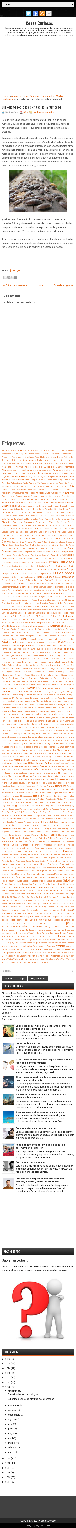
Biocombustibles (67, 506)
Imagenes (19, 701)
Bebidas (62, 502)
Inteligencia (57, 714)
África (71, 460)
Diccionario (69, 593)
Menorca (27, 766)
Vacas (29, 943)
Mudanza (27, 779)
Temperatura (57, 917)
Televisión (45, 916)
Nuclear (5, 799)
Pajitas (29, 809)
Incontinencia (29, 704)
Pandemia (64, 809)
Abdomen (70, 450)
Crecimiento (43, 566)
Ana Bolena (49, 473)
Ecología (6, 609)
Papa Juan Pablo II (31, 812)
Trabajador (14, 926)
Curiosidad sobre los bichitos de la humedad (31, 107)
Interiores (14, 717)
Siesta (67, 894)
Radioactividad (41, 858)
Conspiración (8, 558)
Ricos (4, 877)
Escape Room (56, 632)
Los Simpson (13, 744)
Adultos (40, 460)
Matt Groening (52, 760)
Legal (19, 733)
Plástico (53, 835)
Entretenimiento (57, 629)
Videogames (68, 949)
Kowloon (50, 727)
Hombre (6, 691)
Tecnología (25, 916)
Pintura (30, 831)
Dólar (4, 606)
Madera (5, 747)
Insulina (38, 714)
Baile (51, 496)
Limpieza (48, 737)
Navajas (70, 786)
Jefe (72, 721)
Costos (15, 566)
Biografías (7, 509)
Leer (15, 734)
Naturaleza (60, 786)
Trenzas (45, 933)
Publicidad (48, 854)
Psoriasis (38, 854)
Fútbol (57, 662)
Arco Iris (63, 483)
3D (61, 450)
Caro (72, 525)
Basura (5, 502)
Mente (43, 766)
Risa (32, 877)
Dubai (51, 606)
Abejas (15, 454)
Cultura (35, 573)
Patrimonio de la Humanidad (54, 819)
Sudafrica (43, 910)
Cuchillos (61, 569)
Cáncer (52, 522)
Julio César (24, 727)
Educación (30, 613)
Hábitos (62, 678)
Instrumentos (27, 714)
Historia (30, 688)
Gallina (29, 665)
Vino (40, 956)
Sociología (37, 903)
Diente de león (8, 596)
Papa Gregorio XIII (14, 812)
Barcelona (51, 499)
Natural (50, 786)
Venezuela (51, 946)
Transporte (23, 930)
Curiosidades (47, 96)
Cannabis (6, 525)
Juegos (60, 724)
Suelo (63, 910)
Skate (58, 900)
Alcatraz (19, 467)
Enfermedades (58, 625)
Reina (44, 867)
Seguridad (42, 887)
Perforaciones (14, 825)
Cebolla (71, 532)
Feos (4, 652)
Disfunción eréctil (59, 600)
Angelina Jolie (8, 476)
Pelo (50, 822)
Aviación (19, 496)
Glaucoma (19, 675)
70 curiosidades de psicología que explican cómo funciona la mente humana (44, 1061)
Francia (45, 658)
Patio (39, 819)
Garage (67, 665)
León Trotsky (52, 734)
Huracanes (6, 698)
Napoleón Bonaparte (10, 786)
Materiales (19, 759)
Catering (33, 532)
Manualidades (49, 750)
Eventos (5, 646)
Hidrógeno (46, 685)
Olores (10, 802)
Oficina (60, 799)
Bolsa (41, 509)
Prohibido (48, 848)
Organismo (57, 802)
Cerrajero (55, 535)
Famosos (6, 649)
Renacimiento (7, 871)
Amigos (25, 473)
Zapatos (14, 962)
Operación (18, 802)
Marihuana (62, 753)
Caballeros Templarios (56, 512)
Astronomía (6, 493)
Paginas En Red (43, 1525)
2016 (31, 450)
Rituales (38, 877)
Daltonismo (18, 577)
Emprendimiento (27, 622)
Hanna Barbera (29, 681)
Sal (45, 881)
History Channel (54, 688)
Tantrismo (14, 917)
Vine (29, 956)
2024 (7, 1368)
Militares (6, 773)
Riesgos (10, 877)
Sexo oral (30, 893)
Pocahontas (24, 838)
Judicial (38, 724)
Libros (40, 737)
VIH (3, 956)
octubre (12, 1410)
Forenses (6, 659)
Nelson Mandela (54, 789)
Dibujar (36, 593)
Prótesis (47, 851)
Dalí (11, 577)
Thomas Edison (15, 923)
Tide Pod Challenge (31, 923)
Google (27, 675)
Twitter (18, 939)
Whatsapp (41, 959)
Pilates (17, 832)
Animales (16, 96)
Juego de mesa (49, 724)
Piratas (47, 832)
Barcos (60, 499)
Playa (71, 835)
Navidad (6, 789)
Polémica (34, 838)
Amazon (37, 470)
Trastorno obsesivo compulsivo (50, 930)
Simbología (6, 900)
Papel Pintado (68, 812)
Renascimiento (21, 871)
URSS (4, 943)
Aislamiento (69, 463)
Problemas (59, 845)
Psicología (68, 851)
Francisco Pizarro (58, 659)
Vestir (27, 949)
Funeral (43, 662)
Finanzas (55, 652)
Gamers (36, 665)
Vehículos (27, 946)
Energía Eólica (16, 626)
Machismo (69, 744)
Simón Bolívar (31, 900)
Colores (30, 548)
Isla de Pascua (20, 721)
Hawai (39, 681)
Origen (15, 805)
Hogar (71, 688)
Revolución (20, 874)
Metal (4, 769)
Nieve (28, 793)
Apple (31, 483)
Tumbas (21, 936)
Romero (65, 877)
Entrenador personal (26, 629)
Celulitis (30, 535)
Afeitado (64, 460)
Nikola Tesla (45, 793)
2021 (52, 450)
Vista (15, 959)
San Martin (34, 884)
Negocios (41, 789)
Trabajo (25, 926)
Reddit (37, 864)
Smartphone (15, 903)
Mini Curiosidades (19, 773)
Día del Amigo (61, 590)
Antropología (58, 480)
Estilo (38, 642)
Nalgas (71, 783)
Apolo (25, 483)
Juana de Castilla (26, 724)
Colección (11, 548)
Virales (64, 955)
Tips (67, 923)
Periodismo (26, 825)
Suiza (13, 913)
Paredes (30, 815)
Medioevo (60, 763)
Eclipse (71, 606)
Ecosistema (27, 610)
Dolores (11, 606)
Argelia (71, 483)
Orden (40, 802)
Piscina (55, 832)
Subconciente (32, 910)
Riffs (16, 877)
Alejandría (37, 467)
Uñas (72, 939)
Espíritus (62, 639)
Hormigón (70, 691)
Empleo (15, 623)
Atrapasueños (18, 493)
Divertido (14, 603)
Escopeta (30, 636)
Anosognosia (31, 476)
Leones (5, 737)
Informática (17, 711)
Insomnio (6, 714)
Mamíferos (69, 747)
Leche (71, 730)
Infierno (61, 708)
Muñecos (14, 783)
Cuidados (25, 573)
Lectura (5, 734)
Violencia (55, 956)
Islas (29, 721)
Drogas (44, 606)
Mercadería (52, 766)
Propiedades (7, 851)
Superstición (49, 913)
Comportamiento (43, 551)
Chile (27, 538)
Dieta (25, 596)
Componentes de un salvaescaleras (36, 1128)
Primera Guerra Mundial (15, 845)
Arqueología (25, 486)
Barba (36, 499)
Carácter (40, 525)
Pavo (69, 819)
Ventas (5, 949)
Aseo (12, 489)
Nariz (22, 786)
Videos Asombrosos (32, 952)
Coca (17, 545)
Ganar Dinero (56, 665)
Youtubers (6, 962)
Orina (23, 805)
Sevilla (71, 890)
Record (5, 864)
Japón (55, 721)
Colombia (21, 548)
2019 (7, 1458)
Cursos (5, 577)
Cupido (43, 574)
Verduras (21, 949)
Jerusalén (6, 724)
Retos (12, 874)
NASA (28, 786)
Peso (20, 828)
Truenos (70, 933)
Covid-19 (34, 566)
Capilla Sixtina (24, 525)
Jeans (67, 721)
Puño (8, 858)
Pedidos (10, 822)
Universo (65, 939)
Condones (36, 555)
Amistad (33, 473)
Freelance (6, 662)
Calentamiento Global (12, 519)
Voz (34, 959)
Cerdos (38, 535)
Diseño (34, 600)
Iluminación (68, 698)
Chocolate (55, 538)
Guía (42, 678)
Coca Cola (24, 545)
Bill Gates (55, 506)
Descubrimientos (19, 587)
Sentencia (33, 890)
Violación (46, 956)
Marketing (47, 756)
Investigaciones (52, 717)
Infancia (41, 708)
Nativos (43, 786)
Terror (12, 920)
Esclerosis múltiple (10, 636)
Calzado (47, 519)
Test (26, 920)
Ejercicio (24, 616)
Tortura (5, 926)
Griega (71, 675)
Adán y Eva (69, 457)
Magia (37, 747)
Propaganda (69, 848)
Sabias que (37, 881)
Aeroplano (49, 460)
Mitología (50, 773)
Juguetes (69, 724)
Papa (4, 812)
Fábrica (63, 646)
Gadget (71, 662)
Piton (67, 832)
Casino (54, 528)
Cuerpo (70, 569)
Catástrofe (24, 532)
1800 (16, 450)
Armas (16, 486)
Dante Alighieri (30, 577)
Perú (14, 828)
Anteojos (41, 476)
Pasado (5, 819)
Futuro (64, 662)
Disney (71, 600)
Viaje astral (49, 949)
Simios (22, 900)
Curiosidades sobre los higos (23, 1394)
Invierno (64, 717)
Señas (40, 890)
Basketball (69, 499)
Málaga (44, 747)
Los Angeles (44, 740)
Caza (64, 532)
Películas (36, 822)
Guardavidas (14, 678)
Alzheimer (27, 470)
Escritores (53, 636)
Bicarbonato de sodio (37, 506)
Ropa (71, 877)
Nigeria (35, 793)
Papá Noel (44, 812)
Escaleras (45, 632)
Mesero (61, 766)
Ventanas (70, 946)
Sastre (71, 884)
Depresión (6, 584)
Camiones (29, 522)
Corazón (16, 563)
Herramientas (15, 684)
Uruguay (10, 943)
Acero (21, 457)
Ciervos (15, 542)
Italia (48, 721)
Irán (3, 721)
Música (34, 783)
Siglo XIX (8, 897)
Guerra (24, 678)
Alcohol (28, 467)
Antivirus (48, 480)
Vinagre (23, 956)
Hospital (22, 695)
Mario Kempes (33, 757)
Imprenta (65, 701)
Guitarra (48, 678)
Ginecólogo (60, 672)
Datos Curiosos (45, 577)
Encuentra (59, 623)
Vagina (36, 943)
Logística (17, 740)
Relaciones (51, 867)
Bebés (54, 502)
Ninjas (55, 793)
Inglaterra (44, 711)
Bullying (38, 512)
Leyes (34, 737)
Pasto (27, 819)
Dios (63, 596)
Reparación (34, 871)
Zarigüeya (28, 962)
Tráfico (65, 926)
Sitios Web (50, 900)
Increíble (40, 704)
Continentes (7, 563)
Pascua (12, 818)
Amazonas (47, 470)
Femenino (57, 649)
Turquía (70, 936)
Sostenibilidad (31, 907)
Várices (44, 943)
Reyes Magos (68, 874)
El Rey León (55, 616)
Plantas (43, 835)
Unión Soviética (42, 939)
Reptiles (43, 871)
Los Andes (33, 740)
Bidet (48, 506)
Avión (27, 496)
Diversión (6, 603)
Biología (16, 509)
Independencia (51, 704)
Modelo (11, 776)
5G (64, 450)
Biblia (16, 506)
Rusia (19, 881)
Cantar (15, 525)
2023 (7, 1373)
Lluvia (71, 737)
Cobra (10, 545)
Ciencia (6, 541)
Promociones (58, 848)
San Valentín (45, 884)
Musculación (24, 783)
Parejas (38, 815)
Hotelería (36, 695)
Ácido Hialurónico (42, 457)
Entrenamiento (44, 629)
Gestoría (18, 672)
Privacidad (47, 845)
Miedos (45, 769)
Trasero (32, 930)
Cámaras (62, 519)
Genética (36, 668)
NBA (22, 789)
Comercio (52, 548)
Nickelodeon (19, 793)
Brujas (24, 512)
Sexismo (5, 894)
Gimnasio (39, 671)
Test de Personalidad (40, 919)
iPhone (71, 717)
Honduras (39, 691)
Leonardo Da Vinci (66, 734)
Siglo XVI (17, 897)
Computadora (67, 551)
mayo (11, 1433)
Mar (26, 753)
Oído (72, 799)
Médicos (31, 763)
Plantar (34, 835)
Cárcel (54, 525)
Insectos (59, 711)
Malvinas (52, 747)
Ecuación (37, 610)
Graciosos (35, 675)
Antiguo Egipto (36, 480)
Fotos (33, 658)
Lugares (24, 743)
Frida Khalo (16, 662)
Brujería (31, 512)
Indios (71, 704)
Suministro (21, 913)
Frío (24, 662)
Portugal (13, 841)
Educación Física (43, 613)
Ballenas (70, 496)
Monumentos (68, 776)
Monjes (36, 776)
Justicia (33, 727)
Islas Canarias (39, 721)
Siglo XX (44, 897)
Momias (19, 776)
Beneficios (7, 505)
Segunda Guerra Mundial (24, 887)
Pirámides (39, 832)
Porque (5, 841)
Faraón (25, 649)
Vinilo (34, 956)
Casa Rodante (45, 529)
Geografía (54, 668)
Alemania (69, 467)
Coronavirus (41, 562)
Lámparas (49, 730)
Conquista (56, 555)
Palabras (37, 809)
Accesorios (45, 454)
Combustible (41, 548)
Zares (21, 962)
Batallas (41, 503)
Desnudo (42, 587)
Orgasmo (6, 805)
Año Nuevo (69, 480)
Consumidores (40, 558)
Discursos (26, 600)
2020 (48, 450)
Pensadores (69, 822)
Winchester (51, 959)
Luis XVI (43, 744)
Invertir (42, 717)
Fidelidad (27, 652)
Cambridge (17, 522)
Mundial (70, 779)
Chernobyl (12, 538)
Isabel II (9, 721)
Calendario (69, 515)
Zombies (44, 962)
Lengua (26, 733)
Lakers (41, 730)
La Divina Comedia (63, 727)
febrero (12, 1447)
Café (26, 515)
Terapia (5, 920)
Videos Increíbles (51, 952)
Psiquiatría (28, 854)
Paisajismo (14, 809)
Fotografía (24, 658)
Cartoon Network (24, 529)
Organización (68, 802)
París (45, 815)
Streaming (14, 910)
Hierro (63, 685)
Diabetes (28, 593)
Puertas (65, 854)
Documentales (56, 603)
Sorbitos (13, 907)
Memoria (18, 766)
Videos (18, 952)
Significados (68, 897)
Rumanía (12, 881)
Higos (4, 688)
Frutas (30, 662)
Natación (35, 786)
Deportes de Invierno (28, 1043)
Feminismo (68, 648)
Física (71, 652)
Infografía (6, 711)
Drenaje (36, 606)
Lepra (19, 737)
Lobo (4, 740)
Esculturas (6, 639)
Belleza (70, 502)
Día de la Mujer (15, 590)
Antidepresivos (52, 476)
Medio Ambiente (45, 763)
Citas (44, 542)
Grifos (4, 678)
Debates (58, 577)
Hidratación (36, 685)
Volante (29, 959)
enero (11, 1452)
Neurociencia (7, 793)
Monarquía (27, 776)
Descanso (69, 583)
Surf (57, 913)
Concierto (17, 555)
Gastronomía (14, 668)
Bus (45, 512)
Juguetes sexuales (10, 727)
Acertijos (29, 457)
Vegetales (6, 946)
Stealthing (42, 907)
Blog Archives (38, 978)
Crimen (52, 566)
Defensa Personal (16, 580)
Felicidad (48, 649)
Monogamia (45, 776)
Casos (62, 529)
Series (46, 890)
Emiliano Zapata (28, 619)
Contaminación (66, 558)
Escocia (22, 636)
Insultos (46, 714)
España (24, 639)
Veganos (70, 943)
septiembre (14, 1414)
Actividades (57, 457)
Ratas (12, 861)
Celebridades (7, 535)
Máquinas (69, 750)
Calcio (40, 515)
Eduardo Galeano (17, 613)
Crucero (39, 569)
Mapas (60, 750)
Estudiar (51, 642)
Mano (25, 750)
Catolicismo (44, 532)
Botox (65, 509)
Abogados (23, 454)
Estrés (44, 642)
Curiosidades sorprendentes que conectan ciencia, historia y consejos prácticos (40, 1180)
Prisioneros (36, 845)
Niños (71, 792)
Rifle (20, 877)
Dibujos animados (55, 593)
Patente (33, 819)
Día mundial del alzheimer (31, 1162)
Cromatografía (29, 569)
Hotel (29, 694)
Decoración (68, 577)
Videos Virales (67, 952)
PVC (13, 858)
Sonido (5, 907)
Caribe (61, 525)
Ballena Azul (60, 496)
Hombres (17, 691)
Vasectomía (53, 943)
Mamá (61, 747)
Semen (11, 890)
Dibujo (43, 593)
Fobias (67, 655)
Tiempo (43, 923)
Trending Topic (34, 933)
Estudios (61, 642)
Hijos (10, 688)
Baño (30, 499)
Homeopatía (28, 691)
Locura (10, 740)
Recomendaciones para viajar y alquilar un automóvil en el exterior (40, 1146)
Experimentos (27, 645)
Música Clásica (45, 783)
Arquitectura (48, 486)
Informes (26, 711)
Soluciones (69, 903)
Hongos (61, 691)
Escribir (45, 636)
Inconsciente (17, 704)
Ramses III (69, 858)
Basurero (14, 503)
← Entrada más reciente (15, 285)
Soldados (57, 903)
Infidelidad (51, 707)
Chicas (21, 538)
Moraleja (5, 780)
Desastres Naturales (55, 584)
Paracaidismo (7, 815)
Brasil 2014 (7, 512)
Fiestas (35, 652)
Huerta (43, 695)
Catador (5, 532)
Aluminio (17, 470)
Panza (71, 809)
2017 (37, 450)
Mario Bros (18, 757)
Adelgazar (6, 460)
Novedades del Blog (52, 796)
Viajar (40, 949)
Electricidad (68, 616)
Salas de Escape (54, 881)
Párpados (65, 815)
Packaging (69, 805)
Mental (35, 766)
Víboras (58, 949)
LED (10, 734)
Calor (41, 519)
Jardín (61, 721)
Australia (40, 493)
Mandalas (6, 750)
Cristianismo (62, 566)
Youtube (70, 959)
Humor (63, 694)
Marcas (52, 753)
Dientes (18, 596)
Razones (35, 861)
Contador (53, 558)
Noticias (37, 795)
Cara (34, 525)
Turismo (62, 936)
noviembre (13, 1405)
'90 (12, 450)
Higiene (70, 684)
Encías (51, 623)
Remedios (70, 867)
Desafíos (32, 583)
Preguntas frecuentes (28, 841)
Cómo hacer (17, 551)
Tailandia (70, 913)
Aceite (14, 457)
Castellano (69, 529)
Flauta (35, 655)
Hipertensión (19, 688)
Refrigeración (16, 867)
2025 (57, 450)
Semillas (18, 890)
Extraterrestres (53, 646)
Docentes (44, 603)
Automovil (64, 492)
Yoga (63, 959)
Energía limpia (30, 626)
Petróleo (27, 828)
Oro (29, 805)
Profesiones (29, 848)
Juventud (42, 727)
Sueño (71, 910)
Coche (32, 545)
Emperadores (68, 619)
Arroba (58, 486)
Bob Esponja (26, 509)
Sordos (21, 907)
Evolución (14, 645)
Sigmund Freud (55, 897)
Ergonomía (27, 632)
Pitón (72, 832)
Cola (4, 548)
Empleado (6, 623)
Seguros (51, 887)
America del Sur (15, 473)
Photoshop (36, 828)
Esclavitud (69, 632)
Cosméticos (6, 566)
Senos (25, 890)
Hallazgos (6, 681)
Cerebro (46, 535)
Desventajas (60, 587)
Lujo (49, 743)
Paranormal (20, 815)
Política (51, 838)
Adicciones (16, 460)
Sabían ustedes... (15, 1260)
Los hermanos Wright (60, 740)
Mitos (59, 773)
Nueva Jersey (22, 799)
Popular (9, 978)
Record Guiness (16, 864)
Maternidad (30, 760)
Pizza (4, 835)
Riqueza (26, 877)
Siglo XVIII (35, 897)
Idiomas (34, 698)
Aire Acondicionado (55, 463)
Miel (52, 769)
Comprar (55, 551)
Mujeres (60, 779)
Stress (22, 910)
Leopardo (12, 737)
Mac (63, 744)
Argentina (6, 486)
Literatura (57, 737)
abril (10, 1438)
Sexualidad (48, 893)
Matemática (7, 760)
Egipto (16, 616)
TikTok (56, 923)
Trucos (63, 933)
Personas (6, 828)
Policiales (43, 838)
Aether (57, 460)
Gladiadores (7, 675)
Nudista (12, 799)
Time (61, 923)
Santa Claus (63, 884)
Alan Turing (8, 467)
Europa (70, 642)
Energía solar (44, 626)
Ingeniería (35, 711)
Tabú (62, 913)
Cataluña (14, 532)
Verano (12, 949)
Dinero (50, 596)
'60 (3, 450)
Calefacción (59, 515)
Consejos (68, 555)
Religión (61, 867)
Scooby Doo (6, 887)
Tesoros (19, 920)
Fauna (32, 649)
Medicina (22, 763)
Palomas (55, 809)
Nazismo (15, 789)
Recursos (28, 864)
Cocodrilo (64, 545)
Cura (49, 574)
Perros (36, 825)
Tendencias (68, 916)
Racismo (30, 858)
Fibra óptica (18, 652)
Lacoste (34, 730)
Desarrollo (41, 584)
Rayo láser (20, 861)
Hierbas (55, 685)
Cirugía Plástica (33, 542)
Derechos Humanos (19, 584)
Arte (72, 486)
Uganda (32, 939)
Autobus (54, 493)
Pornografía (69, 838)
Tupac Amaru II (33, 936)
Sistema (41, 900)
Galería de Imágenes (17, 665)
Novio (65, 796)
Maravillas (43, 753)
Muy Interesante (60, 783)
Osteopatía (59, 805)
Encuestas (69, 623)
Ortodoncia (37, 805)
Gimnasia (28, 672)
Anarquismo (60, 473)
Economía (17, 609)
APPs (37, 483)
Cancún (71, 522)
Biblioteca (23, 506)
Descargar (6, 587)
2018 (42, 450)
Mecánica (69, 760)
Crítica (19, 569)
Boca (35, 509)
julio (10, 1424)
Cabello (70, 512)
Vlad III (22, 959)
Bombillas (49, 509)
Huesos (50, 695)
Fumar (36, 662)
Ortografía (49, 805)
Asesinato (21, 489)
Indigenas (63, 704)
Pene (61, 822)
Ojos (4, 802)
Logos (24, 740)
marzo (11, 1442)
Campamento (41, 522)
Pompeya (59, 838)
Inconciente (6, 704)
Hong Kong (50, 691)
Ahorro (42, 463)
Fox (38, 659)
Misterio (31, 773)
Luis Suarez (34, 744)
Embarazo (15, 619)
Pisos (61, 831)
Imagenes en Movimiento (35, 701)
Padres (5, 809)
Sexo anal (20, 893)
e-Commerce (61, 606)
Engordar (70, 626)
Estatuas (23, 642)
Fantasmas (16, 649)
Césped (71, 535)
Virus (4, 959)
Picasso (53, 828)
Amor (40, 473)
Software (47, 903)
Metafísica (69, 766)
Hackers (70, 678)
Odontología (51, 799)
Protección (38, 851)
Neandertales (30, 789)
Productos (19, 848)
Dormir (19, 606)
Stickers (5, 910)
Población (14, 838)
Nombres (6, 796)
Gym (56, 678)
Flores (41, 655)
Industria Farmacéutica (24, 707)
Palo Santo (46, 809)
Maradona (33, 753)
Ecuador (45, 610)
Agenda (5, 463)
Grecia (64, 675)
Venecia (42, 946)
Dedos (4, 580)
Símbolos (15, 900)
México (37, 769)
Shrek (61, 894)
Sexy (57, 894)
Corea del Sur (27, 563)
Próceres (70, 845)
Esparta (40, 639)
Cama (54, 519)
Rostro (4, 881)
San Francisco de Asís (19, 884)
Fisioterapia (20, 655)
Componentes (29, 551)
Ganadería (44, 665)
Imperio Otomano (53, 701)
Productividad (7, 848)
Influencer (70, 708)
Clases (62, 542)
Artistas (5, 489)
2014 (21, 450)
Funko (50, 662)
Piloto (23, 832)
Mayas (61, 760)
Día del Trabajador (15, 593)
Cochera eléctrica (43, 545)
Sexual (38, 893)
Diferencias (34, 596)
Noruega (15, 796)
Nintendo (63, 793)
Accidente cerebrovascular (63, 454)
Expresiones (40, 646)
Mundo (5, 783)
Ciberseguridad (67, 538)
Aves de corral (8, 496)
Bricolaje (17, 512)
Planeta (26, 835)
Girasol (71, 672)
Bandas (13, 499)
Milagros (70, 769)
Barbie (43, 499)
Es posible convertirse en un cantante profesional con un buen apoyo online (44, 1027)
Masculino (69, 756)
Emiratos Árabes (44, 619)
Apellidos (6, 483)
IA (13, 698)
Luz (59, 743)
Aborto (37, 454)
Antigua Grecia (66, 476)
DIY (20, 603)
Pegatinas (19, 822)
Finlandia (64, 652)
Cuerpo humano (10, 573)
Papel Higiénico (55, 812)
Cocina (55, 545)
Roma (59, 877)
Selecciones (60, 887)
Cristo (71, 566)
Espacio (15, 639)
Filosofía (46, 652)
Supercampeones (35, 913)
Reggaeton (35, 867)
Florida (48, 655)
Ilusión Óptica (8, 701)
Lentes (43, 734)
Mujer (51, 779)
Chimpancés (36, 538)
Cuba (53, 569)
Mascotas (58, 757)
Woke (58, 959)
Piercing (65, 828)
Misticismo (40, 773)
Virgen (71, 956)
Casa (35, 528)
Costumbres (24, 566)
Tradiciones (36, 926)
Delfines (29, 580)
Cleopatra (70, 542)
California (28, 519)
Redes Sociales (48, 864)
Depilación (49, 580)
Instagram (15, 714)
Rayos (28, 861)
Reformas (70, 864)
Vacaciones (20, 943)
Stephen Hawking (55, 907)
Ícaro (21, 698)
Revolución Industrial (35, 874)
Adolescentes (29, 460)
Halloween (16, 681)
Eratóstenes (16, 632)
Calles (35, 519)
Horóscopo (7, 694)
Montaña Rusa (56, 776)
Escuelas (70, 636)
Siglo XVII (26, 897)
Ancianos (70, 473)
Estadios (70, 639)
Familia (71, 646)
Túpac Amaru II (49, 936)
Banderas (22, 499)
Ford (72, 655)
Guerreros (33, 678)
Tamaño (5, 917)
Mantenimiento (36, 750)
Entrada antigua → (63, 285)
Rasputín (5, 861)
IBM (16, 698)
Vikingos (9, 956)
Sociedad (26, 903)
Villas (16, 956)
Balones (5, 499)
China (46, 538)
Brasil (71, 509)
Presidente (69, 841)
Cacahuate (6, 515)
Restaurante (63, 871)
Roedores (51, 877)
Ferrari (9, 652)
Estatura (31, 642)
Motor (13, 779)
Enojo (13, 629)
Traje (72, 926)
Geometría (63, 668)
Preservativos (57, 841)
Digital (43, 596)
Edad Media (68, 609)
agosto (12, 1419)
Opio (35, 802)
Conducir (46, 555)
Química (21, 857)
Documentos (69, 603)
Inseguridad (69, 711)
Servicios (64, 890)
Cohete (71, 545)
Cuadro (46, 569)
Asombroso (57, 489)
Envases (70, 629)
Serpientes (54, 890)
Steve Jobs (69, 907)
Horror (15, 695)
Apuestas (45, 483)
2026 (7, 1359)
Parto (72, 815)
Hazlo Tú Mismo (50, 681)
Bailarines (43, 496)
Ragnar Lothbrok (56, 858)
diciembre (13, 1390)
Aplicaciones (16, 483)
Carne (66, 525)
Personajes (56, 825)
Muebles (36, 780)
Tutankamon (8, 939)
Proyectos (57, 851)
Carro (14, 528)
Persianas (44, 825)
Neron (65, 789)
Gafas (4, 665)
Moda (4, 776)
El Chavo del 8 (43, 616)
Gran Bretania (47, 675)
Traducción (56, 926)
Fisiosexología (8, 655)
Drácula (27, 606)
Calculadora (49, 515)
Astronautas (69, 489)
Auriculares (30, 493)
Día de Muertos (48, 590)
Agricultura (25, 463)
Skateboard (65, 900)
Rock (45, 877)
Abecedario (6, 454)
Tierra (49, 923)
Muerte (44, 779)
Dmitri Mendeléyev (31, 603)
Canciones (61, 522)
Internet (24, 717)
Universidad (55, 939)
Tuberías (13, 936)
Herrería (26, 685)
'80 (9, 450)
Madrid (22, 747)
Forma (14, 658)
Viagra (34, 949)
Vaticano (62, 943)
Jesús (14, 724)
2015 (27, 450)
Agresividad (14, 463)
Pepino (4, 825)
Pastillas (20, 819)
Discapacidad (15, 600)
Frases (71, 658)
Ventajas (60, 946)
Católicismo (55, 532)
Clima (5, 545)
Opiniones (27, 802)
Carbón (48, 525)
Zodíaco (36, 962)
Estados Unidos (10, 642)
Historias (41, 688)
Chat (4, 538)
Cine (22, 542)
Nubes (71, 796)
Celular (23, 535)
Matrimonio (40, 760)
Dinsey (57, 596)
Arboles (54, 483)
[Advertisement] (38, 65)
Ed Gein (52, 610)
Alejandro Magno (53, 467)
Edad (59, 610)
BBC (48, 503)
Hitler (64, 688)
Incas (72, 701)
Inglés (52, 711)
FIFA (41, 652)
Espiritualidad (51, 639)
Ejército (32, 616)
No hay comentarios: (44, 112)
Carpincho (6, 529)
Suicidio (6, 913)
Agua (35, 463)
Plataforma (62, 835)
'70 (6, 450)
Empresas (42, 622)
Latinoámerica (61, 730)
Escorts (37, 636)
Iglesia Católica (46, 698)
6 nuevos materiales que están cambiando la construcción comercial (41, 1096)
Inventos (33, 717)
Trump (5, 936)
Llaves (65, 737)
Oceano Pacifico (37, 799)
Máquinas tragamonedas (13, 753)
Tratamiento (22, 933)
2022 (7, 1377)
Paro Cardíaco (54, 815)
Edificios (5, 613)
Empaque (57, 619)
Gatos (24, 668)
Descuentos (33, 587)
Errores (36, 632)
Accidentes (6, 457)
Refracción (6, 867)
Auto (47, 493)
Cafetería (33, 515)
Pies (12, 832)
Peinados (27, 822)
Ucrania (25, 939)
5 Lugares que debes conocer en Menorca (40, 1112)
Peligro (44, 822)
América (57, 470)
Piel (59, 828)
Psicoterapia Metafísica (12, 854)
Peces (4, 822)
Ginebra (50, 672)
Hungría (70, 695)
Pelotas (55, 822)
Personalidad (68, 825)
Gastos (5, 668)
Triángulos (54, 933)
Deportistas (69, 580)
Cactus (20, 515)
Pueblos (57, 854)
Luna (54, 743)
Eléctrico (5, 619)
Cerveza (63, 535)
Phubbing (45, 828)
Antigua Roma (9, 479)
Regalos (27, 867)
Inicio (41, 285)
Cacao (14, 515)
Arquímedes (37, 486)
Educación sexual (60, 613)
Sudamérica (54, 910)
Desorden (51, 587)
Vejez (35, 946)
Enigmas (5, 629)
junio (10, 1428)
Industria (6, 707)
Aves (72, 493)
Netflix (71, 789)
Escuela (62, 635)
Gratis (57, 675)
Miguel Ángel (60, 769)
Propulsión (27, 851)
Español (32, 639)
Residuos (52, 871)
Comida (62, 548)
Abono (31, 454)
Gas (72, 665)
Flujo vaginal (57, 655)
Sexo (12, 893)
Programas (39, 848)
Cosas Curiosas (39, 23)
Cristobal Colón (8, 569)
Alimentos (7, 470)
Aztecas (34, 496)
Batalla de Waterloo (27, 503)
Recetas (43, 861)
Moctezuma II (68, 773)
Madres (14, 747)
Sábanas (27, 881)
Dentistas (38, 580)
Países (22, 809)
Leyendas (26, 737)
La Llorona (25, 730)
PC (73, 818)
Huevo (56, 695)
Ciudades (53, 542)
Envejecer (6, 632)
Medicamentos (9, 763)
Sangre (54, 884)
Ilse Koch (58, 698)
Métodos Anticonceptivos (20, 769)
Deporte (59, 580)
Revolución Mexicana (53, 874)
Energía (6, 625)
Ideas (26, 698)
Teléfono (36, 916)
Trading (46, 926)
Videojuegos (8, 952)
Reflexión (61, 864)
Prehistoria (44, 841)
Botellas (58, 509)
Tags (21, 978)
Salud (66, 880)
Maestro (29, 747)
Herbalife (63, 681)
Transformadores (9, 930)
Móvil (19, 779)
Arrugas (65, 486)
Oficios (67, 799)
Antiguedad (23, 479)
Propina (17, 851)
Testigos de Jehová (61, 920)
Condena (25, 555)
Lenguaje (35, 733)
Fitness (29, 655)
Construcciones (24, 558)
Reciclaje (51, 861)
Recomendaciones (65, 861)
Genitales (44, 668)
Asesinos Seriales (36, 489)
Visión (10, 959)
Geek (29, 668)
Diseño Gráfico (44, 600)
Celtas (16, 535)
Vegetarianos (16, 946)
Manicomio (16, 750)
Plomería (5, 838)
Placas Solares (14, 835)
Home (6, 96)
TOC (72, 923)
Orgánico (47, 802)
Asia (48, 489)
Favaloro (39, 649)
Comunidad (6, 555)
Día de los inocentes (32, 590)
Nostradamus (26, 796)
